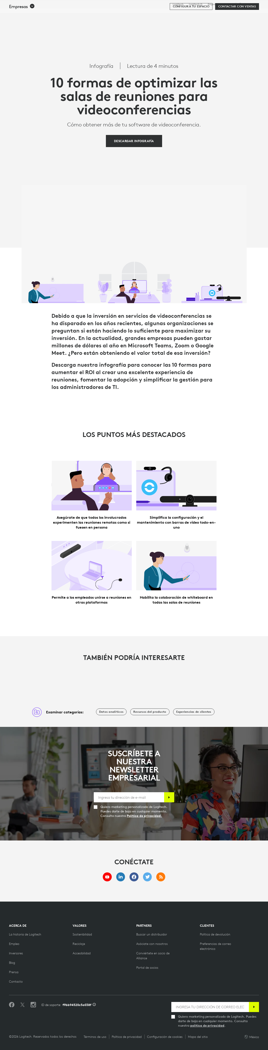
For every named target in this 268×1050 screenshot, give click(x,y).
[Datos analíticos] (111, 711)
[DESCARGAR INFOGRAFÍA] (134, 141)
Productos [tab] (74, 14)
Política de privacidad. (144, 816)
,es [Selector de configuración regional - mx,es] (248, 4)
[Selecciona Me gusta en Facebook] (11, 1005)
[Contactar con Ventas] (237, 27)
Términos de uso (95, 1037)
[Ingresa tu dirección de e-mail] (129, 797)
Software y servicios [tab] (109, 14)
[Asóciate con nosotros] (152, 944)
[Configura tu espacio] (191, 27)
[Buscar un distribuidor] (151, 934)
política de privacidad (207, 1026)
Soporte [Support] (228, 4)
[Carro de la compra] (248, 14)
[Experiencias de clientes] (193, 711)
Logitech (178, 4)
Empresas (214, 4)
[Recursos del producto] (149, 711)
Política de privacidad (127, 1037)
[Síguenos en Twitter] (22, 1005)
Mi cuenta (236, 14)
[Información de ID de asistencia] (94, 1005)
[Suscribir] (169, 797)
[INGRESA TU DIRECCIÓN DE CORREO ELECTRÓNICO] (210, 1007)
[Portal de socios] (147, 968)
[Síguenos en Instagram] (33, 1005)
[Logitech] (38, 14)
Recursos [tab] (142, 14)
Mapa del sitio (198, 1037)
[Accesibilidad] (82, 953)
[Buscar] (216, 14)
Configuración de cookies (165, 1037)
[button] (22, 27)
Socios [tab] (164, 14)
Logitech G (195, 4)
